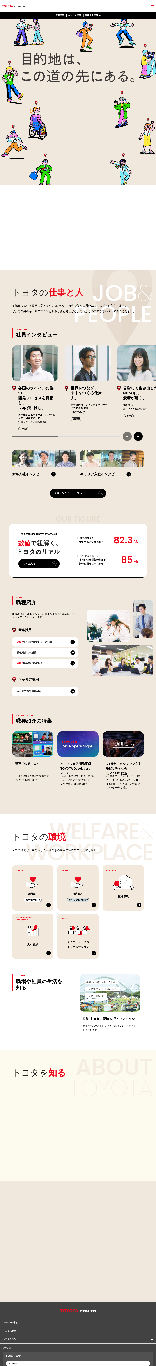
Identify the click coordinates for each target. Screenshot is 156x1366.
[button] (138, 436)
